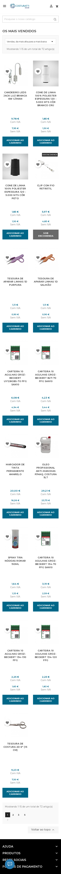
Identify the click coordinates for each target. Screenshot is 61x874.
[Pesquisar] (30, 19)
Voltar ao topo (43, 830)
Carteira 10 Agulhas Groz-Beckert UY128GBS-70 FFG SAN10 (15, 378)
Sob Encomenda (45, 234)
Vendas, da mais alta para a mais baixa (30, 42)
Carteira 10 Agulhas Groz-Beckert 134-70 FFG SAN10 (45, 562)
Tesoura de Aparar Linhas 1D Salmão (46, 281)
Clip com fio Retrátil (45, 187)
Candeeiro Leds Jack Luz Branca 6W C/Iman (15, 95)
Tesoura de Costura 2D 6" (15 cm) (15, 747)
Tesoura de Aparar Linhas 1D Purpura (15, 281)
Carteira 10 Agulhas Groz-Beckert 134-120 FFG (46, 655)
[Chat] (10, 864)
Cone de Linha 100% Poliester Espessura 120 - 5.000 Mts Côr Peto (15, 192)
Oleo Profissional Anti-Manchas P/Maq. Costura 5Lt (46, 471)
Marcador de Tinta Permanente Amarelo (15, 469)
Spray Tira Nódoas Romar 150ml (15, 561)
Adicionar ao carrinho (15, 141)
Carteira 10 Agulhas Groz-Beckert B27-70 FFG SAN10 (45, 376)
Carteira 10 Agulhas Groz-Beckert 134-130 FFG (15, 655)
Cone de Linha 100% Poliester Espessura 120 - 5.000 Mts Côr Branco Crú (46, 99)
